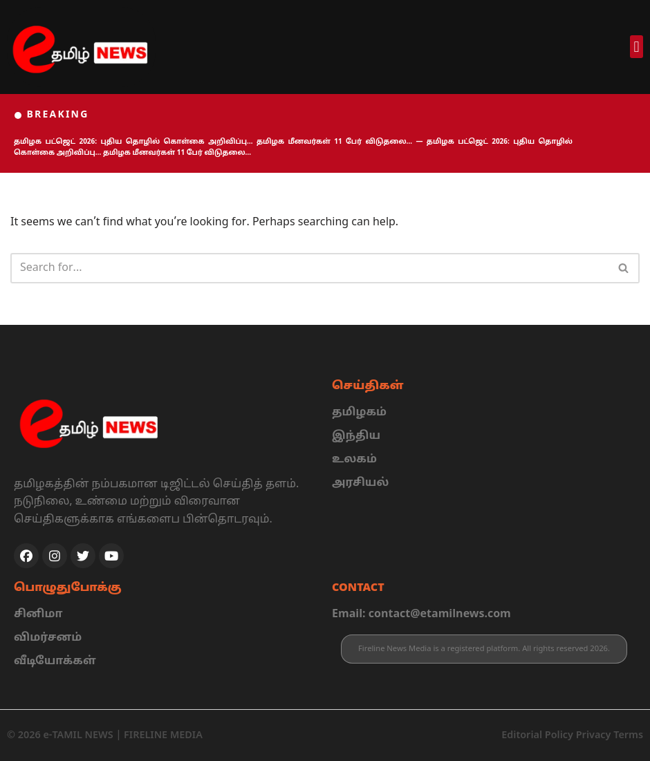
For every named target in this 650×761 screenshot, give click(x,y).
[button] (636, 46)
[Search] (309, 268)
